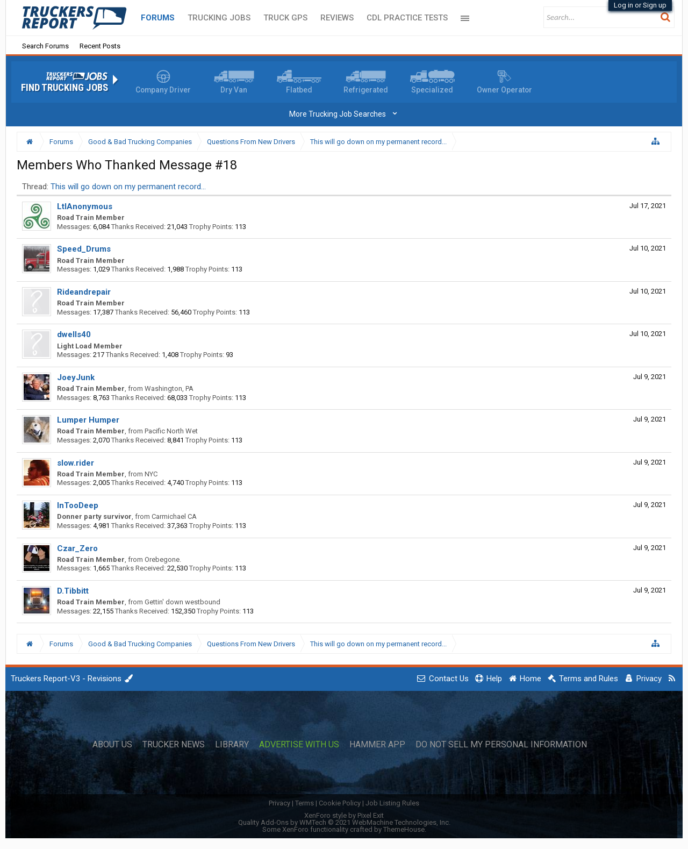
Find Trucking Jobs (64, 88)
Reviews (337, 18)
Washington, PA (169, 388)
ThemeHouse (404, 829)
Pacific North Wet (171, 431)
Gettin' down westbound (182, 602)
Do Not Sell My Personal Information (501, 744)
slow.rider (75, 463)
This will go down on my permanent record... (128, 186)
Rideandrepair (84, 292)
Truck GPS (285, 18)
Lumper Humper (88, 420)
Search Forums (45, 46)
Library (232, 744)
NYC (151, 474)
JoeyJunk (76, 377)
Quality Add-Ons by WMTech (344, 822)
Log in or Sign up (640, 5)
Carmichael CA (174, 516)
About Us (112, 744)
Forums (158, 18)
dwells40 (74, 334)
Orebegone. (163, 559)
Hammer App (377, 744)
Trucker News (173, 744)
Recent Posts (100, 46)
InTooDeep (77, 505)
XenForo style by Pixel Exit (344, 815)
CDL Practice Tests (407, 18)
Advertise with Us (299, 744)
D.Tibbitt (73, 591)
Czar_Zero (77, 548)
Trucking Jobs (219, 18)
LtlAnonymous (84, 206)
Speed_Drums (84, 249)
